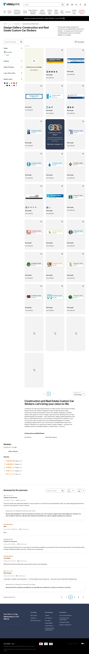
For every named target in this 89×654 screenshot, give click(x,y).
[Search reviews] (54, 491)
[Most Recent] (81, 491)
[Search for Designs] (21, 42)
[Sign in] (80, 4)
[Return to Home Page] (11, 4)
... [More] (10, 23)
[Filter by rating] (70, 491)
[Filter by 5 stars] (5, 461)
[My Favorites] (76, 4)
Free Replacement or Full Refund (11, 616)
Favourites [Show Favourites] (79, 42)
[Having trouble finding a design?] (55, 134)
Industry (6, 61)
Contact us (34, 618)
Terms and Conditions (65, 615)
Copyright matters (64, 622)
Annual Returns (49, 625)
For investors (48, 618)
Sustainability (48, 623)
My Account (34, 615)
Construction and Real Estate (31, 23)
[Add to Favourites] (62, 50)
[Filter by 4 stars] (5, 464)
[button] (44, 394)
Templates (17, 23)
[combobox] (42, 5)
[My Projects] (72, 4)
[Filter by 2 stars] (5, 471)
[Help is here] (67, 4)
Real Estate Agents (51, 437)
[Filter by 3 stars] (5, 467)
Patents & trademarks (65, 624)
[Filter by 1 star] (5, 474)
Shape (6, 48)
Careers (47, 615)
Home (5, 23)
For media (48, 620)
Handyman (28, 437)
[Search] (62, 4)
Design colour (8, 79)
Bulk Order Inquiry (35, 620)
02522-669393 (7, 643)
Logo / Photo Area (9, 73)
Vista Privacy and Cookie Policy (64, 618)
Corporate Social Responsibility (49, 629)
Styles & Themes (9, 67)
